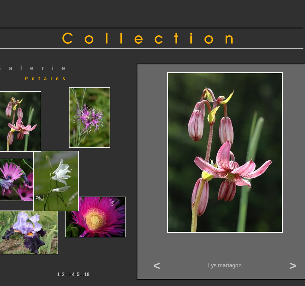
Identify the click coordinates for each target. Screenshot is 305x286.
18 (86, 274)
